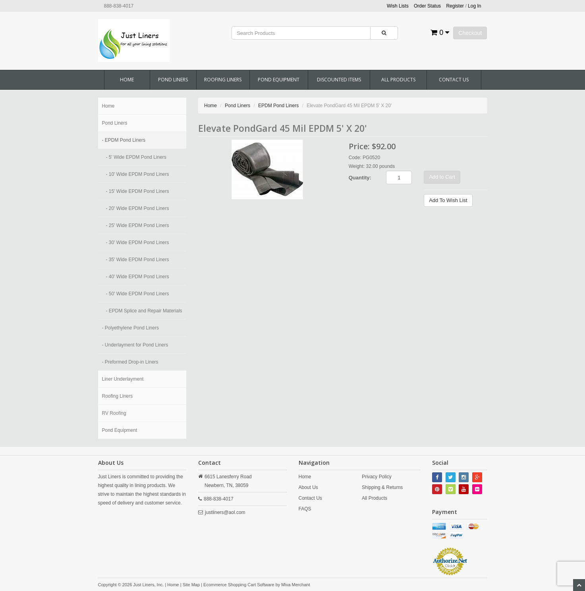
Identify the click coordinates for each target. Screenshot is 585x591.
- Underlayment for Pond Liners (135, 345)
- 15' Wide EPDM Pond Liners (137, 191)
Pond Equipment (278, 79)
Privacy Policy (377, 476)
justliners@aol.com (225, 512)
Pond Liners (173, 79)
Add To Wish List (448, 200)
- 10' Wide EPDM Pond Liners (137, 174)
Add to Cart (442, 177)
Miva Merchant (295, 584)
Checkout (470, 33)
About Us (308, 487)
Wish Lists (398, 6)
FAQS (305, 509)
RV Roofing (114, 413)
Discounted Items (339, 79)
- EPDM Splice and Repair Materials (144, 311)
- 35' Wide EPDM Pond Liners (137, 259)
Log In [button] (474, 6)
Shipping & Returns (382, 487)
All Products (398, 79)
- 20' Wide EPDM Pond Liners (137, 208)
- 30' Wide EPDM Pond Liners (137, 242)
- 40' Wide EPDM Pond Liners (137, 276)
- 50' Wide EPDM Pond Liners (137, 293)
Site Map (191, 584)
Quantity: (360, 178)
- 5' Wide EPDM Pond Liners (136, 157)
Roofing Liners (222, 79)
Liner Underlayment (123, 379)
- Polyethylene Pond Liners (130, 328)
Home (127, 79)
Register (455, 6)
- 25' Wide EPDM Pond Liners (137, 225)
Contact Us (454, 79)
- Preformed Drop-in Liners (130, 362)
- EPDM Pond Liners (123, 140)
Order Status (427, 6)
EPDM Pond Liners (278, 105)
